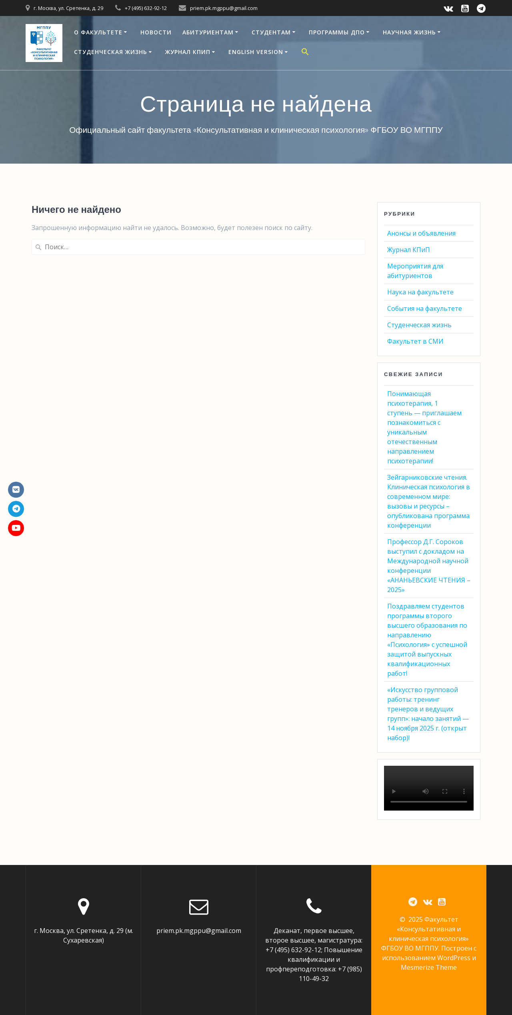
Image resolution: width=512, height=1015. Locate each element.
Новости (156, 32)
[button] (305, 53)
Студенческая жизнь (110, 52)
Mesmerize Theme (429, 967)
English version (255, 52)
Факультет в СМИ (415, 341)
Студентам (271, 32)
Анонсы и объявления (421, 233)
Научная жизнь (409, 32)
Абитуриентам (208, 32)
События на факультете (424, 308)
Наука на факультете (420, 292)
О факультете (98, 32)
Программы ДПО (337, 32)
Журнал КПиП (187, 52)
